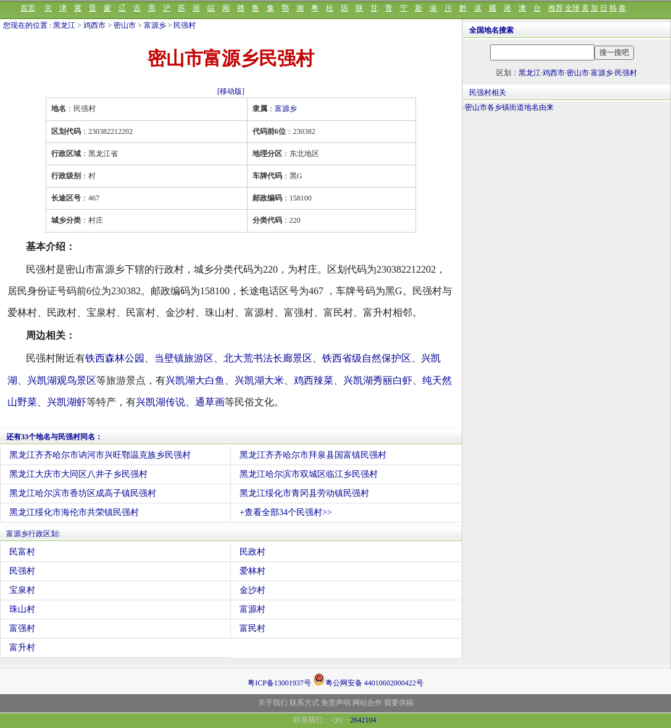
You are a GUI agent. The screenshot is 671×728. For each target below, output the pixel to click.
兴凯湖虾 (66, 402)
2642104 (363, 720)
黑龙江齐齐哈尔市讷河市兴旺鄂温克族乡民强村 (100, 455)
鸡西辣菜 (313, 380)
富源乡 (155, 25)
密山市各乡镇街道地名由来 (509, 107)
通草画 (210, 402)
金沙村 (252, 590)
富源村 (252, 609)
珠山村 (22, 609)
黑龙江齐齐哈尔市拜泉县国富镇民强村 (313, 455)
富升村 (22, 647)
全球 (572, 8)
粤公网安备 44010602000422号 (368, 679)
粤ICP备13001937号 (279, 683)
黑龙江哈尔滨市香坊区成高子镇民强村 (82, 493)
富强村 (22, 628)
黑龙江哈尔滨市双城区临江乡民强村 (309, 474)
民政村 (252, 551)
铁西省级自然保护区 (366, 358)
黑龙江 (64, 25)
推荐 (555, 8)
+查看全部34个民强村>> (286, 512)
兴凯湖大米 (259, 380)
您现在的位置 (25, 25)
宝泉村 (22, 590)
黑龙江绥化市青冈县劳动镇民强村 (304, 493)
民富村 (22, 551)
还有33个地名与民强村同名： (54, 436)
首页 (27, 8)
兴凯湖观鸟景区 (61, 380)
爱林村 (252, 571)
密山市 (125, 25)
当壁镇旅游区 (184, 358)
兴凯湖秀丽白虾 (377, 380)
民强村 (184, 25)
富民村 (252, 628)
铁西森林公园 (114, 358)
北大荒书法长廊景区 (267, 358)
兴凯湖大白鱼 (195, 380)
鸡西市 (94, 25)
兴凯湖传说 (160, 402)
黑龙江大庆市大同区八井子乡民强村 (78, 474)
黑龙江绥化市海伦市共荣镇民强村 (74, 512)
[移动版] (230, 91)
